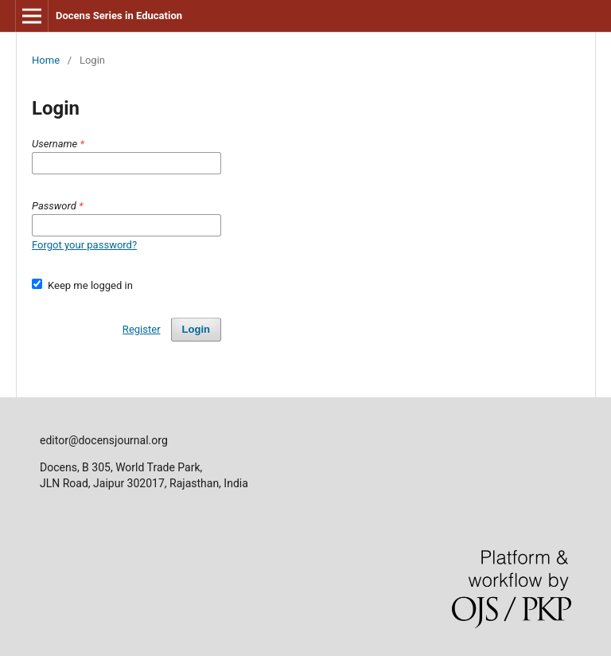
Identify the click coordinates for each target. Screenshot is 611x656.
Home (46, 60)
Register (142, 329)
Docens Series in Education (119, 15)
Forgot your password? (84, 245)
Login (196, 329)
